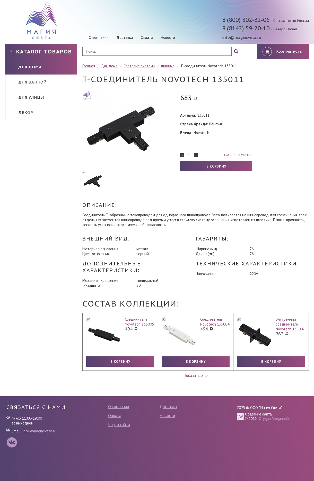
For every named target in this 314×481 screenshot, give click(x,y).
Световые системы (139, 65)
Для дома (26, 66)
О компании (99, 37)
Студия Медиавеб (274, 419)
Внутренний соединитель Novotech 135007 (290, 324)
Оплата (147, 37)
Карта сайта (119, 424)
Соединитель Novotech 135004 (214, 322)
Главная (88, 65)
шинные (168, 65)
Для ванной (29, 82)
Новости (168, 37)
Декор (22, 112)
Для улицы (27, 97)
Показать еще (196, 375)
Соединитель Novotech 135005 (139, 322)
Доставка (124, 37)
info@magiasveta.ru (241, 37)
